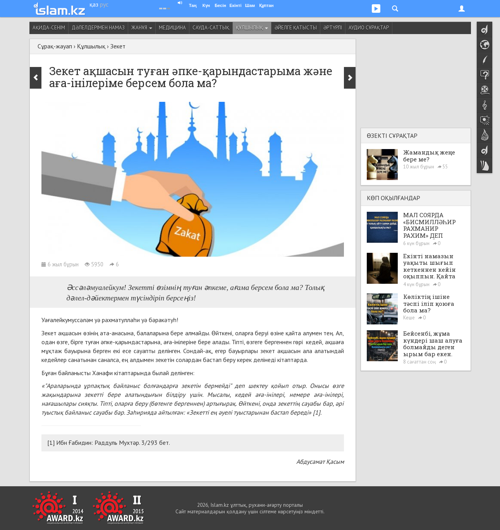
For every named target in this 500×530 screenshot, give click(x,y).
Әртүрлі (332, 27)
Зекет (117, 46)
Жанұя (141, 27)
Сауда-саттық (210, 27)
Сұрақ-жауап (55, 46)
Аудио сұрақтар (369, 27)
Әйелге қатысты (296, 27)
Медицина (172, 27)
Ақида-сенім (49, 27)
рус (104, 4)
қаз (93, 4)
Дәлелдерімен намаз (98, 27)
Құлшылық (252, 27)
